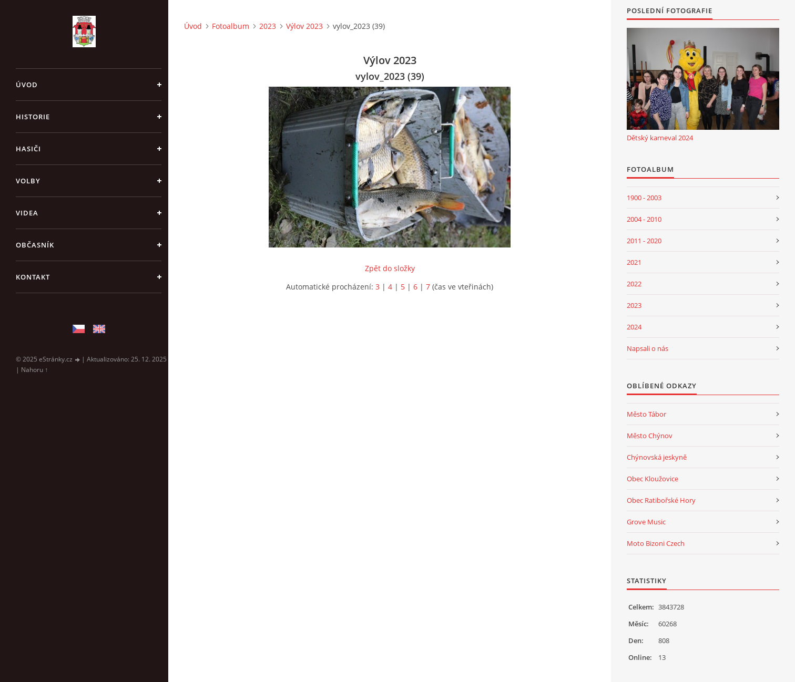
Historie (33, 116)
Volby (28, 180)
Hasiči (28, 148)
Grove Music (646, 521)
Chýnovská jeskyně (657, 457)
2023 (267, 26)
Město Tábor (646, 414)
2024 (634, 327)
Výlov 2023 (304, 26)
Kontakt (33, 277)
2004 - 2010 (644, 219)
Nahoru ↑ (34, 369)
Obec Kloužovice (652, 478)
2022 (634, 283)
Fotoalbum (230, 26)
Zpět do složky (390, 268)
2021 (634, 262)
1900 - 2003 (644, 197)
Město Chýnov (649, 435)
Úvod (27, 84)
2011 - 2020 (644, 240)
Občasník (35, 245)
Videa (27, 213)
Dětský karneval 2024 (660, 137)
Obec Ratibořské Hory (661, 500)
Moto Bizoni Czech (656, 543)
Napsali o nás (647, 348)
